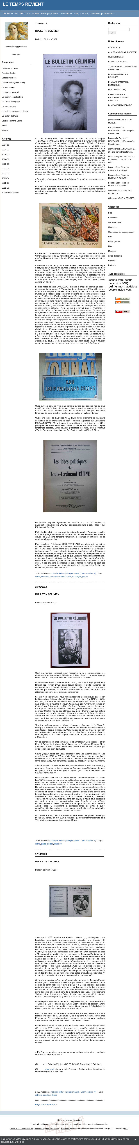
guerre (85, 576)
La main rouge (8, 87)
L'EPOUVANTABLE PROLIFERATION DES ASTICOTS (118, 97)
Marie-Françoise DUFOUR (119, 156)
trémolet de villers (57, 576)
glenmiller (112, 120)
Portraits (112, 265)
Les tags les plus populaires (96, 1124)
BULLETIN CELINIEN (47, 30)
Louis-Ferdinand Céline (12, 121)
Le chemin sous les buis (12, 97)
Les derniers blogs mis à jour (43, 1124)
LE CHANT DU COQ (117, 90)
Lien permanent (72, 573)
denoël (54, 1095)
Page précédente (43, 1104)
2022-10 (5, 183)
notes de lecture (115, 256)
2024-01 (5, 159)
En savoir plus (17, 1142)
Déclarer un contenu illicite (21, 1128)
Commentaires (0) (88, 573)
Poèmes (111, 260)
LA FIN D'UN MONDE (117, 62)
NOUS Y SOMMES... (127, 198)
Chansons (112, 227)
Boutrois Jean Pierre (117, 167)
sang (125, 283)
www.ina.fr (50, 1069)
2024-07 (5, 150)
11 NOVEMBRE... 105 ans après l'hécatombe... (121, 130)
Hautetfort (77, 1120)
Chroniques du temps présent (121, 232)
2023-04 (5, 178)
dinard (68, 576)
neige (121, 289)
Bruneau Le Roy (115, 138)
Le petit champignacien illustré (15, 111)
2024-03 (5, 154)
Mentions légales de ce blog (47, 1128)
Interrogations (114, 241)
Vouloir (5, 130)
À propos (16, 54)
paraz (43, 844)
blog (126, 1128)
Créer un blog (63, 1120)
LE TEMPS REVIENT (23, 4)
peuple (113, 289)
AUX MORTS (114, 47)
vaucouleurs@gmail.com (16, 47)
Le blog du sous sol (10, 92)
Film (110, 237)
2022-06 (5, 188)
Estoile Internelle (9, 78)
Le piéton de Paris (10, 116)
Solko (4, 125)
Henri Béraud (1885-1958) (13, 83)
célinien (38, 1095)
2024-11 (5, 145)
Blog (110, 213)
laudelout (131, 286)
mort (121, 286)
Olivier (111, 190)
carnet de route (114, 222)
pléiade (50, 844)
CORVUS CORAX (116, 57)
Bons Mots (113, 218)
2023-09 (5, 169)
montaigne (76, 576)
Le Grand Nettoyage (11, 102)
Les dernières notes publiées (69, 1124)
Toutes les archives (10, 192)
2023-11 (5, 164)
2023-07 (5, 173)
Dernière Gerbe (8, 73)
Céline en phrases (10, 68)
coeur (128, 279)
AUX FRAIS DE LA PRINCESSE (122, 52)
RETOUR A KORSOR (117, 170)
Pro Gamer (113, 127)
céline (113, 286)
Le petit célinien (9, 106)
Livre (110, 246)
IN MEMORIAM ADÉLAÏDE (120, 105)
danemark (115, 283)
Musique (112, 251)
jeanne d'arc (116, 279)
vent (128, 289)
